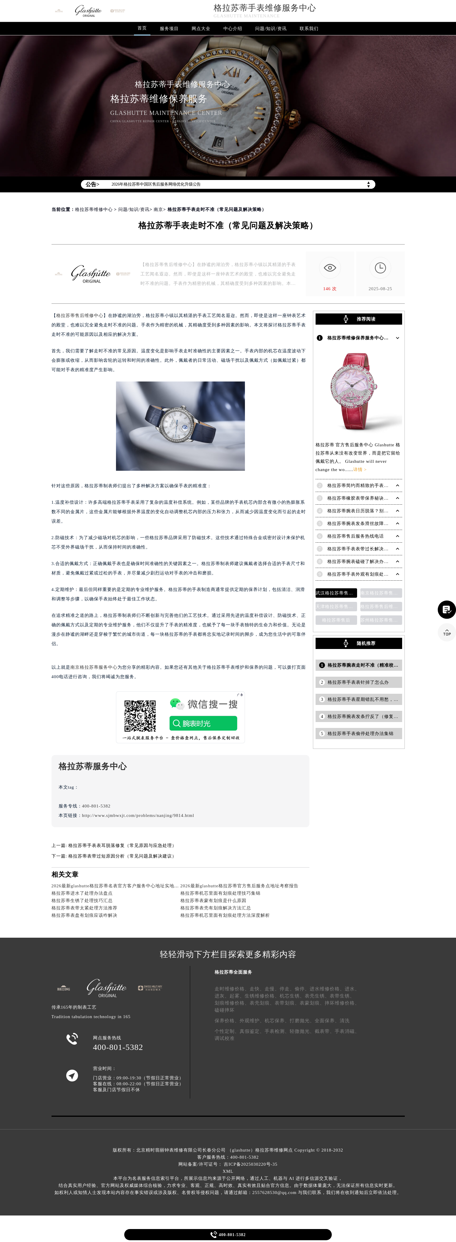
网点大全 (201, 28)
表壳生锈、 (317, 995)
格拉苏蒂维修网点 (274, 1150)
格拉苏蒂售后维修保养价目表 (381, 606)
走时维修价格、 (232, 988)
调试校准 (225, 1038)
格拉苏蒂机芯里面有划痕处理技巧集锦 (220, 893)
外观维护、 (252, 1020)
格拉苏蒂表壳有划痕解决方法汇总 (215, 908)
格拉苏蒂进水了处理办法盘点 (82, 893)
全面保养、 (327, 1020)
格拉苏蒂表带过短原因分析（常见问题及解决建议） (122, 856)
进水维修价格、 (327, 988)
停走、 (287, 988)
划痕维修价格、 (232, 1002)
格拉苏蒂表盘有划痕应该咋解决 (84, 915)
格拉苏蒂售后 (336, 620)
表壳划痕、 (262, 1002)
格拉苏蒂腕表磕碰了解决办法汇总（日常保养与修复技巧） (388, 561)
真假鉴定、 (252, 1031)
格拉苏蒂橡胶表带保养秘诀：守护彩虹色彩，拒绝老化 (383, 498)
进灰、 (222, 995)
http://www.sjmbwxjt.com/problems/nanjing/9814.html (138, 815)
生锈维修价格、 (262, 995)
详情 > (360, 469)
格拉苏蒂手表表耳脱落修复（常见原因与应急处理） (122, 845)
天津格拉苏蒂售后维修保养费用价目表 (336, 606)
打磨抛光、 (302, 1020)
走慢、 (272, 988)
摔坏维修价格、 (342, 1002)
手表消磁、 (347, 1031)
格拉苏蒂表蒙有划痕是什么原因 (213, 900)
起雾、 (237, 995)
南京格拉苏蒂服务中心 (93, 667)
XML (228, 1171)
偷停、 (302, 988)
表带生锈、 (342, 995)
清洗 (345, 1020)
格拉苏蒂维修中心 (94, 209)
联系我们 (309, 28)
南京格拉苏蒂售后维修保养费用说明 (381, 593)
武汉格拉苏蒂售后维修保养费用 (336, 593)
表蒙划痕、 (312, 1002)
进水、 (352, 988)
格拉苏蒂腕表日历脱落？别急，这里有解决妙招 (376, 510)
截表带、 (325, 1031)
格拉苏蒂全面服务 (233, 972)
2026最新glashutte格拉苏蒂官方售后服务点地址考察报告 (239, 885)
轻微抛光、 (302, 1031)
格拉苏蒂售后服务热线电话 (355, 536)
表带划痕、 (287, 1002)
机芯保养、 (277, 1020)
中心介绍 (232, 28)
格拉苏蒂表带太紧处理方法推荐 (84, 908)
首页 (142, 28)
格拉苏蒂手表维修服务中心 (265, 7)
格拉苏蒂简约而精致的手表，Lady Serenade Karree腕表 (385, 485)
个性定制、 (227, 1031)
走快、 (257, 988)
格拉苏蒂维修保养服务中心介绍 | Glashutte (372, 338)
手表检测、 (277, 1031)
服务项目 (169, 28)
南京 (158, 209)
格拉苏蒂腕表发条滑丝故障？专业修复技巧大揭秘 (379, 523)
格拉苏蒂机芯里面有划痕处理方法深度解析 (225, 915)
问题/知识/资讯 (270, 28)
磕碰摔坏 (225, 1010)
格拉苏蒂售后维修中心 (79, 315)
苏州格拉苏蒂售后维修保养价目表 (381, 620)
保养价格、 (227, 1020)
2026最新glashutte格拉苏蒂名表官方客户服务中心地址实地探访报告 (122, 885)
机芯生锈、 (292, 995)
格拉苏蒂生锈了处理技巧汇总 (82, 900)
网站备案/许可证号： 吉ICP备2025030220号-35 (227, 1164)
